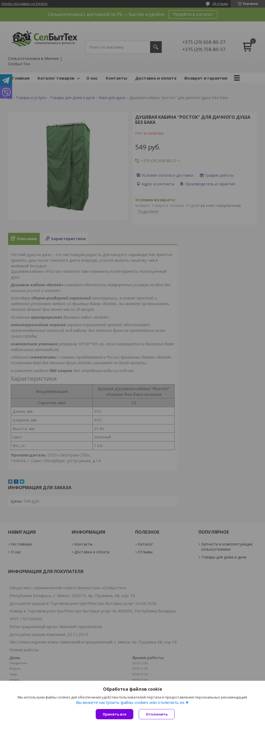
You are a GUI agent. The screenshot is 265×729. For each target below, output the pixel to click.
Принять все (114, 714)
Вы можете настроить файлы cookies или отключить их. (130, 702)
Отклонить (157, 714)
